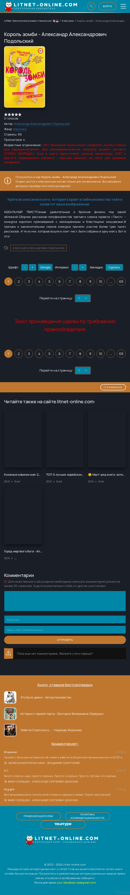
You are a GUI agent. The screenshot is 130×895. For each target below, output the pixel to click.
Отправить (65, 640)
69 (121, 281)
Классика (67, 21)
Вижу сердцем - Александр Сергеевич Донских (41, 781)
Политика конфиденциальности (87, 816)
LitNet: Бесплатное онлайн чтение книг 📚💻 (31, 21)
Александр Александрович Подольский (42, 124)
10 (100, 281)
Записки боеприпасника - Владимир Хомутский (42, 763)
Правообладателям (38, 816)
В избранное (113, 387)
